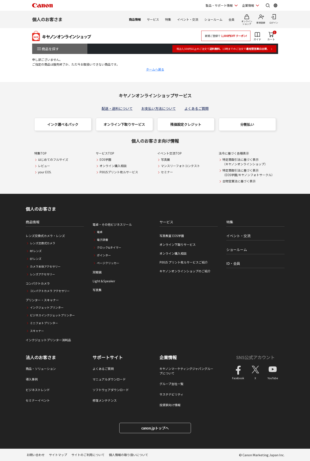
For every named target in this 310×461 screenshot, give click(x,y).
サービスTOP (105, 153)
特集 (168, 19)
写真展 (165, 159)
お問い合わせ (36, 455)
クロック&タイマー (109, 247)
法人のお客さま (41, 357)
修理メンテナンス (105, 400)
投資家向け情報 (170, 405)
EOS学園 (105, 159)
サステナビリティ (171, 394)
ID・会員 (233, 263)
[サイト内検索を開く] (267, 5)
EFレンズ (35, 259)
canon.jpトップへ (155, 428)
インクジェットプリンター (47, 307)
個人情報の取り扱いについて (128, 455)
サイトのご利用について (88, 455)
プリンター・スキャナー (42, 300)
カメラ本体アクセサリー (45, 266)
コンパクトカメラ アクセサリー (50, 291)
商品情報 (135, 19)
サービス (153, 19)
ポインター (104, 255)
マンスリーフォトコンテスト (180, 166)
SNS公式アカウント (255, 357)
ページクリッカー (108, 263)
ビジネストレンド (38, 390)
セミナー (167, 172)
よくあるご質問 (196, 108)
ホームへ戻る (155, 69)
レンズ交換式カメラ (42, 243)
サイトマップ (58, 455)
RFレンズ (36, 251)
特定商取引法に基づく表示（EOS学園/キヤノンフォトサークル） (248, 172)
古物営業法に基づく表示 (239, 181)
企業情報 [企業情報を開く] (248, 5)
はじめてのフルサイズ (53, 159)
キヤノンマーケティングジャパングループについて (186, 370)
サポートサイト (108, 357)
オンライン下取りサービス (124, 124)
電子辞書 (102, 240)
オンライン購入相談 (113, 166)
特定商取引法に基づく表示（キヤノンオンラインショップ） (245, 161)
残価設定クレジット (185, 124)
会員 (231, 19)
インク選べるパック (62, 124)
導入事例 (32, 379)
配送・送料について (117, 108)
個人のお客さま (47, 19)
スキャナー (37, 331)
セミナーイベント (38, 400)
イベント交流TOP (169, 153)
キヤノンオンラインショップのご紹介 (185, 271)
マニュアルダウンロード (109, 379)
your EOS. (45, 172)
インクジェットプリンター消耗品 (48, 340)
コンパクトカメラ (38, 283)
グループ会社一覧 (171, 384)
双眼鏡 (97, 272)
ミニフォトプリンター (44, 323)
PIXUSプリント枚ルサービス (118, 172)
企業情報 (168, 357)
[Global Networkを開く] (275, 5)
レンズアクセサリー (42, 274)
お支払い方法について (158, 108)
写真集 (97, 290)
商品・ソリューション (41, 368)
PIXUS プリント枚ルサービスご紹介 (183, 262)
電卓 (99, 232)
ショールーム (213, 19)
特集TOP (40, 153)
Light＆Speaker (104, 281)
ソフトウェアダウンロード (111, 390)
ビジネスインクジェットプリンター (52, 315)
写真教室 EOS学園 (171, 236)
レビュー (44, 166)
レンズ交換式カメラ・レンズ (45, 236)
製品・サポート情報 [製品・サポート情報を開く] (219, 5)
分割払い (247, 124)
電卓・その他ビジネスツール (112, 224)
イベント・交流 (187, 19)
